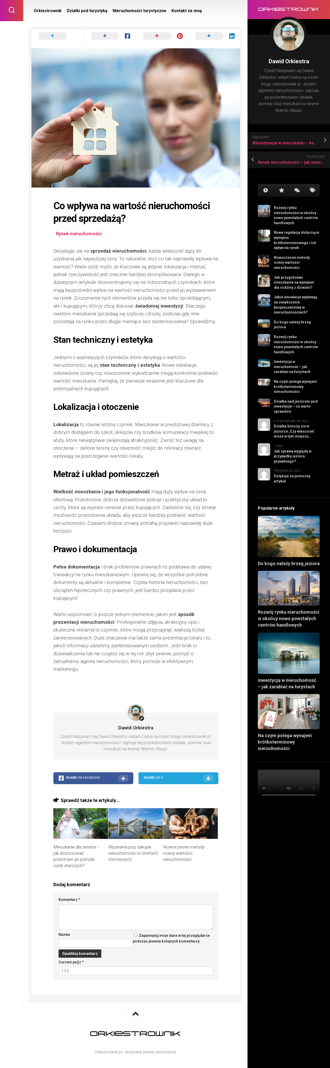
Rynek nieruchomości (79, 233)
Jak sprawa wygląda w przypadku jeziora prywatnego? (292, 456)
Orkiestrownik (48, 10)
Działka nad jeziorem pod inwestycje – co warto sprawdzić (296, 406)
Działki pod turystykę (87, 10)
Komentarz (69, 900)
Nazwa (64, 934)
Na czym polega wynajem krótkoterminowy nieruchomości (295, 386)
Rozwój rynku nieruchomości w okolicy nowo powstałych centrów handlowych (288, 618)
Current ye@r (71, 962)
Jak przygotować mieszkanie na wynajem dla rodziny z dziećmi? (294, 282)
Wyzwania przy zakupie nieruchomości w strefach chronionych (133, 853)
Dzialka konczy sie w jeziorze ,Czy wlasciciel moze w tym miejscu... (294, 431)
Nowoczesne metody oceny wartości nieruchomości (292, 262)
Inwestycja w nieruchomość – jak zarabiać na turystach (292, 367)
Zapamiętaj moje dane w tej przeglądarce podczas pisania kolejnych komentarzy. (171, 938)
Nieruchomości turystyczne (139, 10)
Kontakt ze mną (186, 10)
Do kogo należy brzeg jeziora (289, 563)
